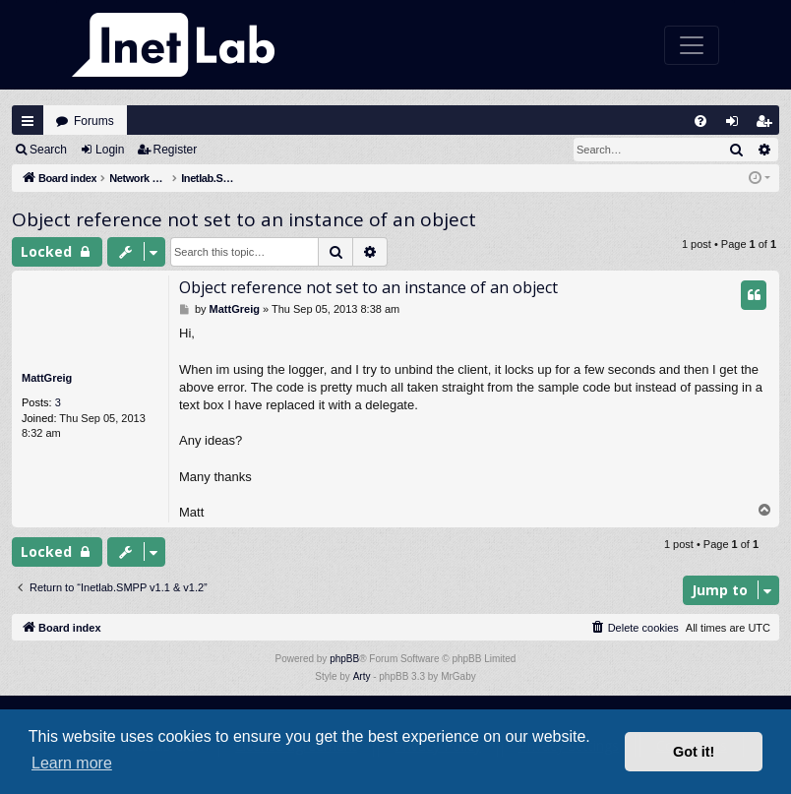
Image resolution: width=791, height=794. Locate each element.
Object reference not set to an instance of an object (244, 219)
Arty (362, 676)
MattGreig (47, 378)
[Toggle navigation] (691, 45)
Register (175, 149)
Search (48, 149)
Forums (94, 121)
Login (109, 149)
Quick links (27, 121)
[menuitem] (700, 121)
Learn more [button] (71, 763)
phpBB (344, 658)
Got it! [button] (693, 752)
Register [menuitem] (768, 125)
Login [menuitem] (737, 125)
